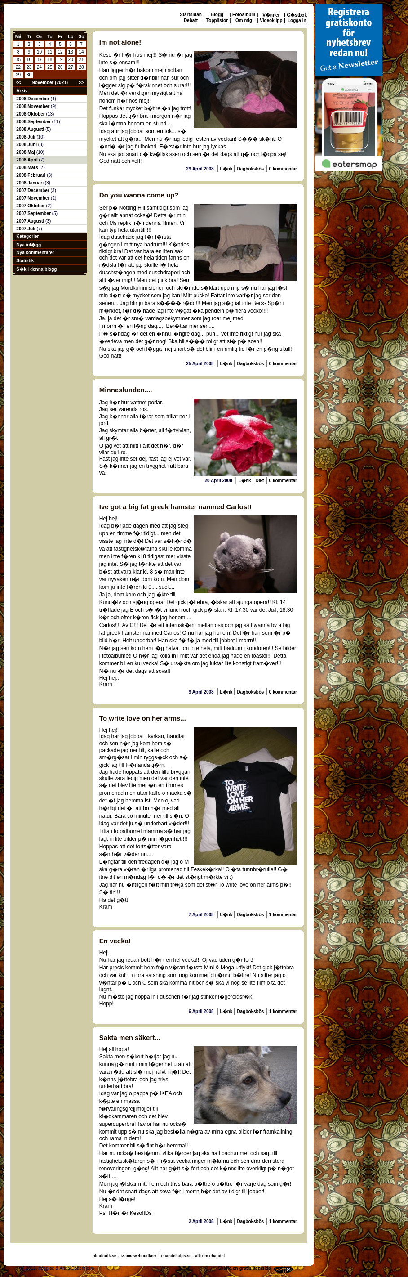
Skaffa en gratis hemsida (244, 1268)
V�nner (270, 15)
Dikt (259, 480)
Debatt (191, 20)
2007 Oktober (31, 205)
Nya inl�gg (28, 244)
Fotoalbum (243, 14)
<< (18, 82)
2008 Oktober (31, 114)
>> (81, 82)
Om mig (243, 20)
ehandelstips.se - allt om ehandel (193, 1256)
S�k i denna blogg (36, 269)
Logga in (297, 20)
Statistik (25, 260)
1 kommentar (283, 914)
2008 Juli (26, 136)
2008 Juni (27, 144)
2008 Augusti (30, 129)
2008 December (33, 98)
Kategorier (27, 236)
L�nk (227, 168)
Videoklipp (271, 20)
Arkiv (21, 90)
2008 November (33, 106)
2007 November (33, 198)
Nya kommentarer (35, 252)
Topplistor (217, 20)
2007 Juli (26, 228)
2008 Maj (26, 152)
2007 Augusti (30, 221)
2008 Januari (30, 182)
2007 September (34, 213)
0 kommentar (283, 168)
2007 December (33, 190)
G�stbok (297, 15)
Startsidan (191, 14)
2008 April (27, 159)
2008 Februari (31, 175)
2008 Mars (27, 167)
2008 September (34, 121)
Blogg (217, 14)
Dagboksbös (250, 168)
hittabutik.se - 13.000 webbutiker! (124, 1256)
